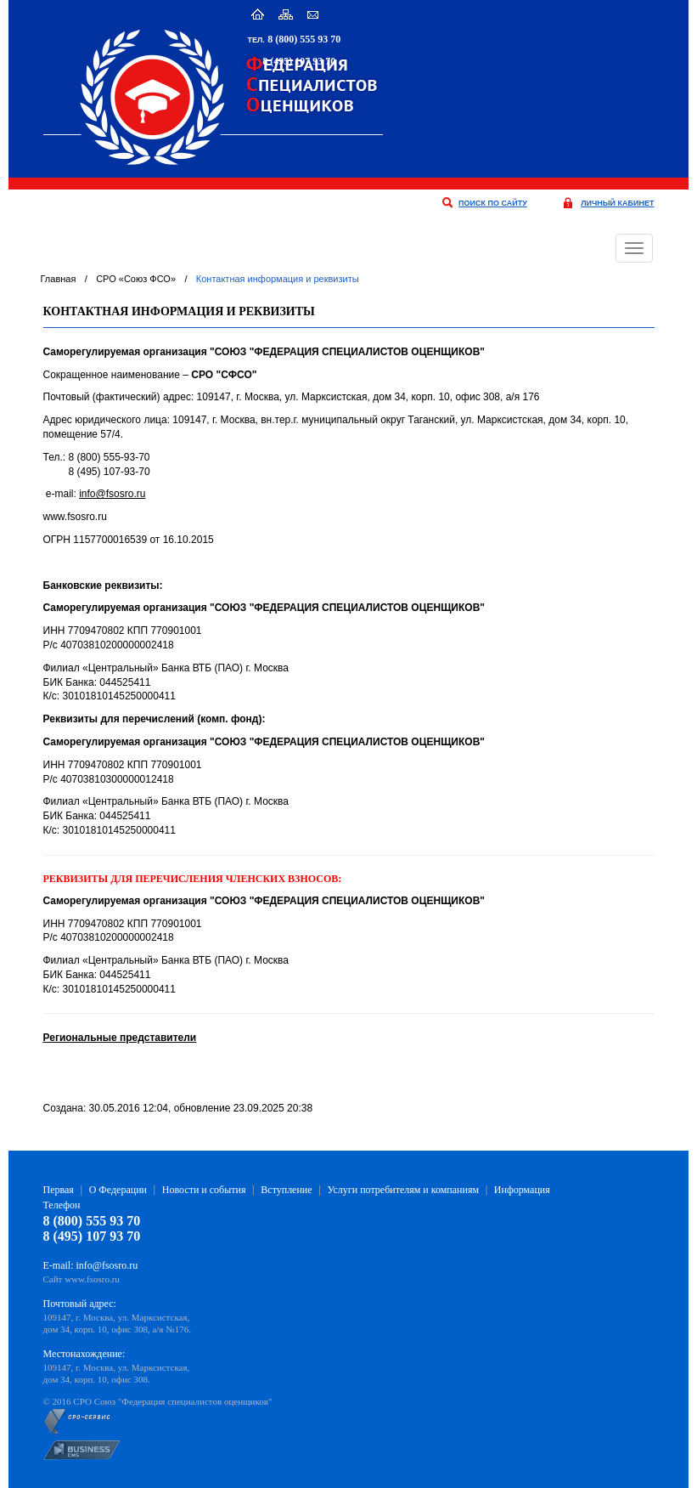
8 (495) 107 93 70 (298, 61)
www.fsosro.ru (92, 1279)
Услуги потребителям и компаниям (403, 1190)
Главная (58, 279)
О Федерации (118, 1190)
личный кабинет (617, 203)
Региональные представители (120, 1038)
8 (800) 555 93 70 (303, 39)
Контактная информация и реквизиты (277, 279)
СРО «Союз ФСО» (136, 279)
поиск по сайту (492, 203)
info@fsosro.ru (112, 494)
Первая (58, 1190)
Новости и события (204, 1190)
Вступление (286, 1190)
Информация (522, 1190)
